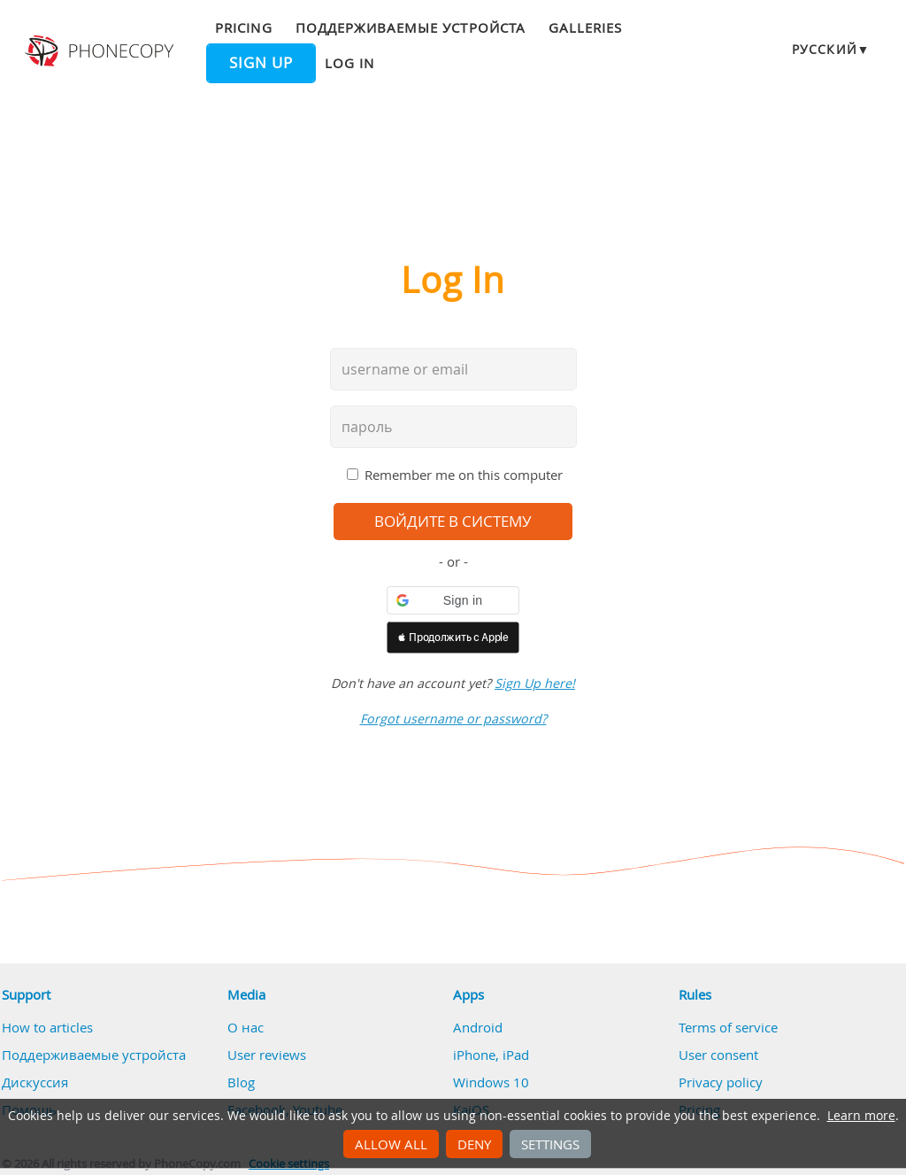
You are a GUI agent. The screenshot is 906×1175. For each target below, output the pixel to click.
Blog (241, 1082)
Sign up (261, 63)
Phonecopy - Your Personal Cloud (101, 51)
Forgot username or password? (453, 718)
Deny (474, 1144)
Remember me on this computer (464, 474)
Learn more (861, 1116)
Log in (349, 63)
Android (478, 1027)
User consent (718, 1054)
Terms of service (728, 1027)
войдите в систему (453, 521)
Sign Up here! (535, 683)
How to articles (47, 1027)
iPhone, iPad (491, 1054)
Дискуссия (35, 1082)
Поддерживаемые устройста (411, 27)
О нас (245, 1027)
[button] (453, 600)
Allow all (391, 1144)
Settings (550, 1144)
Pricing (243, 27)
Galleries (585, 27)
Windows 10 (491, 1082)
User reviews (266, 1054)
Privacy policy (721, 1082)
